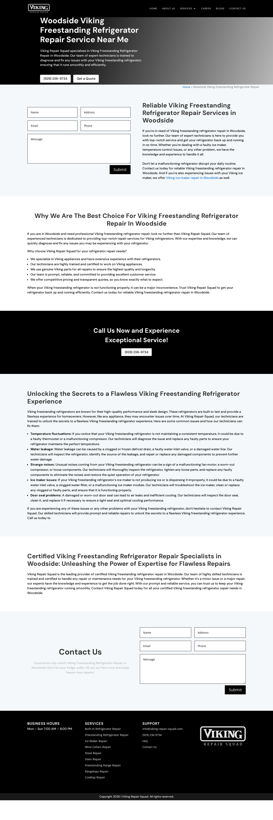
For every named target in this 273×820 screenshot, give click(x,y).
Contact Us (237, 8)
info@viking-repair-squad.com (162, 728)
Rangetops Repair (96, 771)
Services (186, 8)
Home (153, 8)
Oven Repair (93, 759)
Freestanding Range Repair (103, 765)
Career (206, 8)
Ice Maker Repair (96, 740)
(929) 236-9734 (55, 79)
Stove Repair (93, 753)
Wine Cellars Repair (98, 747)
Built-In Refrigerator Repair (103, 728)
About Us (168, 8)
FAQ (145, 740)
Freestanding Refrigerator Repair (107, 734)
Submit (119, 169)
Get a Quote (85, 79)
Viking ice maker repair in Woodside (192, 178)
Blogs (220, 8)
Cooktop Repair (95, 777)
